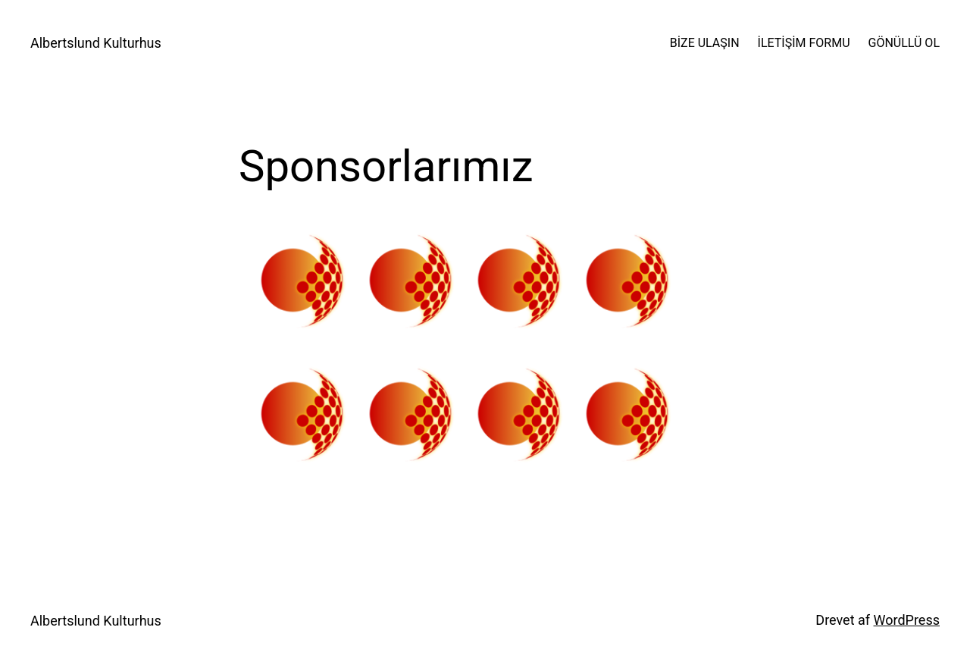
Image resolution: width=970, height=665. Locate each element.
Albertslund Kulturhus (95, 43)
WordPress (907, 620)
